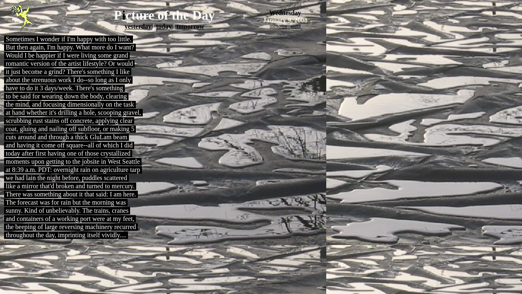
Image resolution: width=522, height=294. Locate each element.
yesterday (137, 26)
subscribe (278, 26)
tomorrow (190, 26)
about (295, 26)
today (164, 26)
